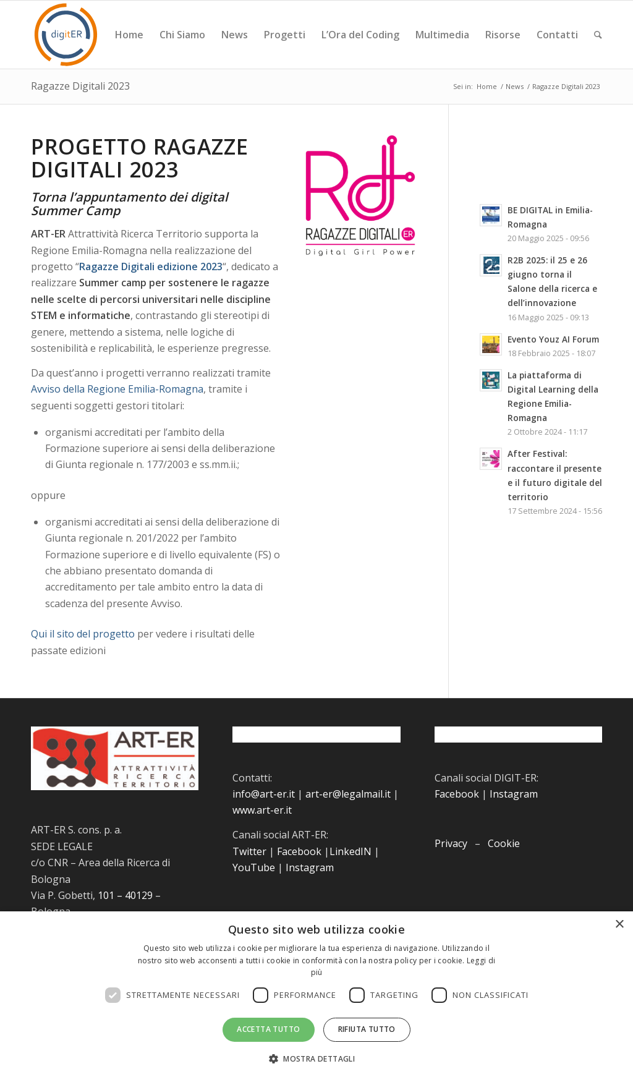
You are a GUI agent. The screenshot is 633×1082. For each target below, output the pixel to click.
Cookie (504, 843)
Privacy (451, 843)
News (515, 86)
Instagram (310, 867)
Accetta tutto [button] (268, 1029)
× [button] (619, 924)
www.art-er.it (262, 810)
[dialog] (316, 996)
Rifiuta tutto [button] (367, 1029)
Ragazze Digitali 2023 (80, 86)
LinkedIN (350, 851)
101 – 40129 (125, 895)
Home (487, 86)
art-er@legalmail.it (348, 794)
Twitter (249, 851)
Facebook (299, 851)
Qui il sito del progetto (83, 634)
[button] (316, 1059)
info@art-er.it (263, 794)
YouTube (253, 867)
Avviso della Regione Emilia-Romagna (117, 389)
